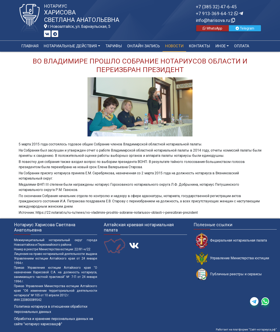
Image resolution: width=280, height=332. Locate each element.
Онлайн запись (143, 46)
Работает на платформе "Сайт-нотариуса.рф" (246, 329)
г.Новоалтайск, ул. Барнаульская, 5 (77, 26)
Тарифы (113, 46)
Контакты (199, 46)
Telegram (245, 28)
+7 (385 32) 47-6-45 (216, 6)
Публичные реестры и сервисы (229, 274)
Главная (29, 46)
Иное (220, 46)
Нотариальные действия (70, 46)
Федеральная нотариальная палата (231, 241)
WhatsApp (212, 28)
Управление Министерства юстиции (232, 258)
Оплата (241, 46)
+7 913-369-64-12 (219, 13)
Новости (174, 46)
